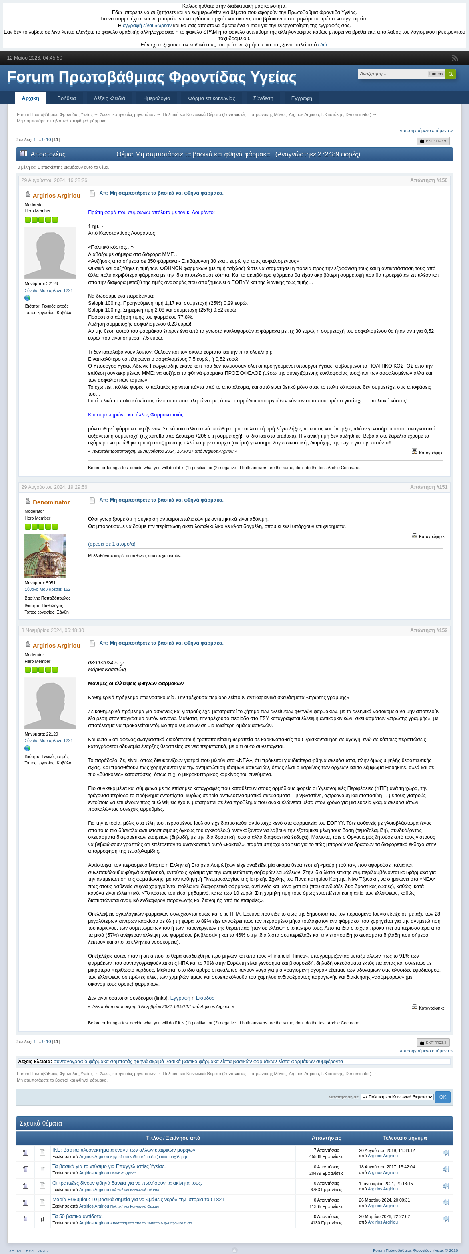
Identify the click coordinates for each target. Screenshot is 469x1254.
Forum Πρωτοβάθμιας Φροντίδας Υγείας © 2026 (415, 1250)
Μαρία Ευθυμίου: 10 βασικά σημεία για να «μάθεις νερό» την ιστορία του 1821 (138, 1199)
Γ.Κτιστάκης (332, 114)
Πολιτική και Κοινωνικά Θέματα (135, 1190)
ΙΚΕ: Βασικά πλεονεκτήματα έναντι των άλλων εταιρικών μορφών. (124, 1150)
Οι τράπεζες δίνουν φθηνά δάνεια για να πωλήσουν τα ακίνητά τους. (127, 1183)
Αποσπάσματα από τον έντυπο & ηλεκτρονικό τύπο (151, 1223)
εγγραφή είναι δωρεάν (147, 25)
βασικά (173, 1061)
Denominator (357, 114)
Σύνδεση (263, 98)
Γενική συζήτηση (123, 1173)
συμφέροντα (329, 1061)
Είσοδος (205, 998)
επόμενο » (442, 130)
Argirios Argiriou (304, 114)
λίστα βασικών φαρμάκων (248, 1061)
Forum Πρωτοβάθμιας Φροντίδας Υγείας (152, 76)
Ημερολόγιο (156, 98)
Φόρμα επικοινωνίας (211, 98)
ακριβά (156, 1061)
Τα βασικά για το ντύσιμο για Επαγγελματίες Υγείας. (109, 1166)
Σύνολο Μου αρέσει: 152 (47, 589)
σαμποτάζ (121, 1061)
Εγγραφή (301, 98)
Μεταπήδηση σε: (344, 1097)
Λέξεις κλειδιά (109, 98)
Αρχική (31, 98)
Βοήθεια (66, 98)
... (39, 139)
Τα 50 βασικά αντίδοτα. (77, 1216)
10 (48, 139)
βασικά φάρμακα (200, 1061)
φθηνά (141, 1061)
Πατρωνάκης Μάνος (268, 114)
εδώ (322, 45)
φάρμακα (99, 1061)
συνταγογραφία (70, 1061)
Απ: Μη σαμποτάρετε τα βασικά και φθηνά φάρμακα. (162, 193)
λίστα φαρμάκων (296, 1061)
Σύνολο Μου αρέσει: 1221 (48, 290)
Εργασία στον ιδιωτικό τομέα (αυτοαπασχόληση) (148, 1157)
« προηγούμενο (415, 130)
